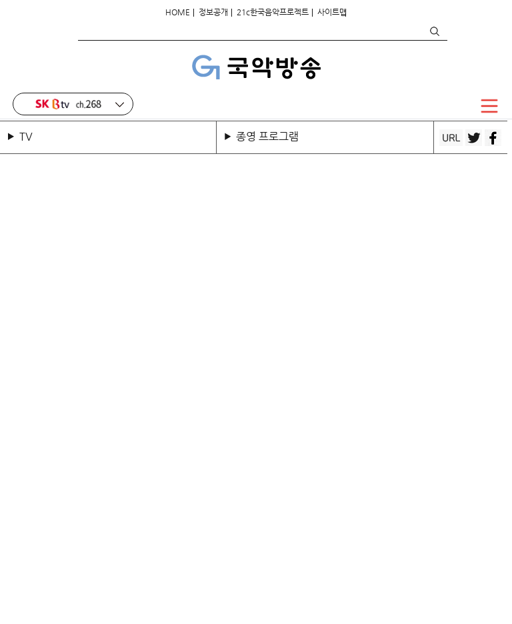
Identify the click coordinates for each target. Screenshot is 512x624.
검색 (434, 31)
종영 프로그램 (267, 136)
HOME (177, 12)
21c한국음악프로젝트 (273, 12)
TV (28, 136)
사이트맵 (332, 12)
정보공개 (213, 12)
